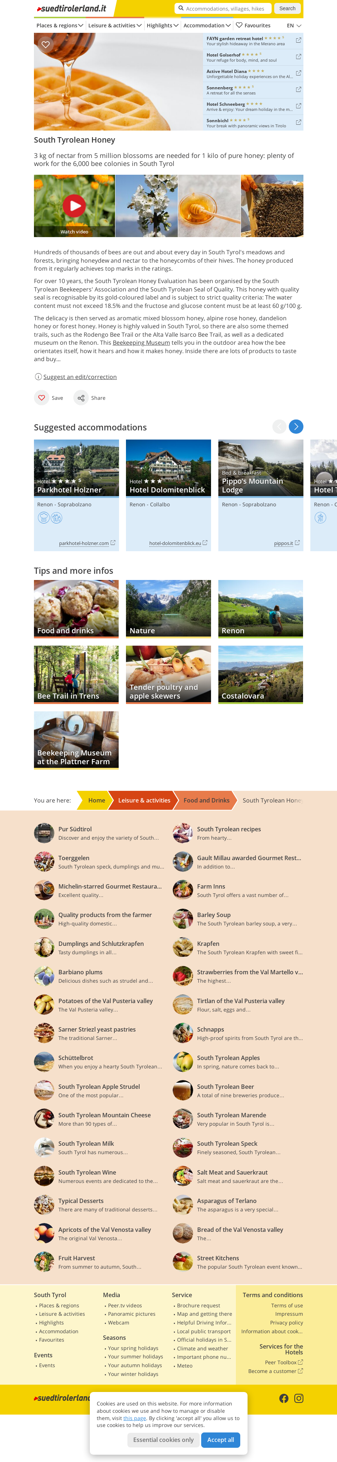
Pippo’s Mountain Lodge (260, 495)
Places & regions (57, 25)
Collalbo (160, 504)
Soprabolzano (74, 504)
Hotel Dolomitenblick (168, 495)
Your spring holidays (133, 1348)
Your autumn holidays (135, 1365)
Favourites (253, 25)
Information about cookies (272, 1331)
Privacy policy (286, 1322)
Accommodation (204, 25)
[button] (296, 426)
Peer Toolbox (284, 1362)
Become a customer (275, 1371)
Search (287, 8)
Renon (45, 504)
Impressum (289, 1313)
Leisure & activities (111, 25)
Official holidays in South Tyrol (205, 1339)
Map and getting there (204, 1313)
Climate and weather (202, 1348)
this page (134, 1418)
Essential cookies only (163, 1440)
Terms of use (287, 1305)
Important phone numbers (205, 1356)
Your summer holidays (135, 1356)
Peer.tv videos (125, 1305)
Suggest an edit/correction (75, 377)
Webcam (118, 1322)
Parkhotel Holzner (76, 495)
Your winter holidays (133, 1373)
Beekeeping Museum (141, 343)
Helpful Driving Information (205, 1322)
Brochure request (198, 1305)
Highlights (159, 25)
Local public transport (204, 1331)
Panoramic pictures (132, 1313)
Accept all (220, 1440)
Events (47, 1365)
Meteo (184, 1365)
